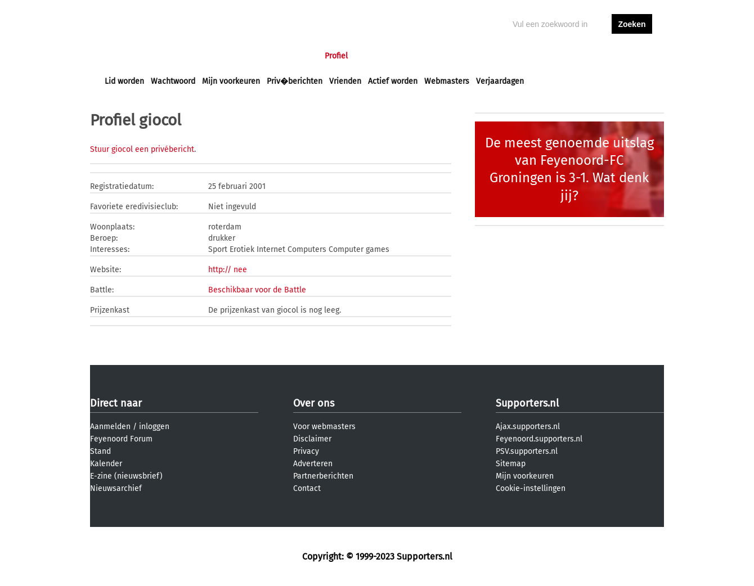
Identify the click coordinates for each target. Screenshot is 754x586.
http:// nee (227, 269)
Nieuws (173, 56)
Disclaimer (312, 439)
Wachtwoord (173, 81)
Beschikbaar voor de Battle (257, 290)
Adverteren (313, 463)
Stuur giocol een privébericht (142, 149)
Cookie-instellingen (531, 488)
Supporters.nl (527, 403)
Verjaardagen (500, 81)
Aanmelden (110, 426)
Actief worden (393, 81)
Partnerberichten (323, 476)
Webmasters (446, 81)
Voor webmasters (324, 426)
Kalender (106, 463)
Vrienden (345, 81)
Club (302, 56)
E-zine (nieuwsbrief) (126, 476)
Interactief (261, 56)
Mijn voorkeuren (231, 81)
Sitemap (511, 463)
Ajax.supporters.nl (528, 426)
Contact (307, 488)
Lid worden (124, 81)
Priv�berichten (294, 81)
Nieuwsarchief (116, 488)
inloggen (588, 56)
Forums (214, 56)
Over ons (313, 403)
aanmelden (632, 56)
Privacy (306, 451)
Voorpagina (125, 56)
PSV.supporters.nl (527, 451)
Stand (100, 451)
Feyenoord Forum (121, 439)
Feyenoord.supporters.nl (539, 439)
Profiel (336, 56)
